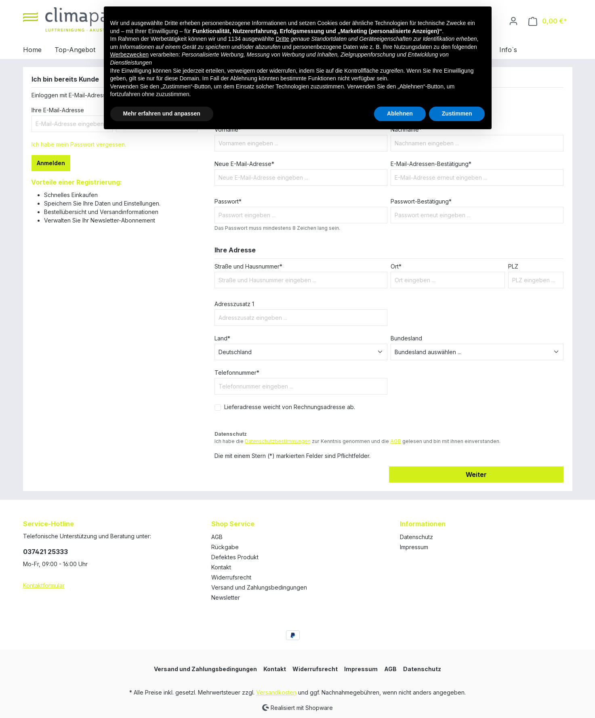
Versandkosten (276, 692)
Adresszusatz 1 (234, 303)
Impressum (414, 547)
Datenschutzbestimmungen (278, 441)
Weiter (476, 474)
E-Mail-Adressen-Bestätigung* (431, 163)
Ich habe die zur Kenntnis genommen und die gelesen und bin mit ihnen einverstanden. (357, 441)
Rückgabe (225, 547)
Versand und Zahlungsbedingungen (259, 587)
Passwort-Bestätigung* (421, 201)
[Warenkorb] (547, 21)
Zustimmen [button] (457, 113)
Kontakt (221, 567)
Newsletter (225, 597)
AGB (395, 441)
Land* (222, 338)
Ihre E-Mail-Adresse (58, 110)
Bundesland (406, 338)
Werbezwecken (129, 54)
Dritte (282, 39)
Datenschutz (416, 536)
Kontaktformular (44, 585)
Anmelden (51, 163)
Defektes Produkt (235, 557)
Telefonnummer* (236, 372)
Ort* (396, 266)
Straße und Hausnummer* (248, 266)
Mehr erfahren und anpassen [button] (161, 113)
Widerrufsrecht (231, 577)
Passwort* (228, 201)
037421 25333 (45, 552)
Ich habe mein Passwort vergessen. (79, 144)
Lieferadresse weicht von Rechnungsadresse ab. (289, 406)
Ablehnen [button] (400, 113)
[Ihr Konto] (513, 21)
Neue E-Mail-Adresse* (244, 163)
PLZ (513, 266)
